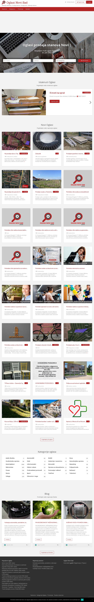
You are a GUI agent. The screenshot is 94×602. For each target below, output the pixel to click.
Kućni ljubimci (15, 464)
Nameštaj (8, 386)
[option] (47, 102)
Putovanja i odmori (57, 470)
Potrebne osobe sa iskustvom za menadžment (49, 268)
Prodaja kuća (9, 424)
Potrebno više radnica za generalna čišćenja (79, 230)
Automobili (36, 458)
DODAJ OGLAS (69, 2)
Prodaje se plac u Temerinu (43, 192)
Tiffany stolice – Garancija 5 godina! (16, 383)
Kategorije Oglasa (41, 595)
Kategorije (12, 9)
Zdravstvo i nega (36, 476)
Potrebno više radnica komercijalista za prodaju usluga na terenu (24, 230)
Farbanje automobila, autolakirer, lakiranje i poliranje (21, 522)
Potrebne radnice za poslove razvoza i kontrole (19, 307)
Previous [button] (3, 102)
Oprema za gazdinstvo (41, 156)
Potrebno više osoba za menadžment (77, 192)
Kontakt (28, 9)
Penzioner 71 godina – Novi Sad (10, 587)
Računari (78, 470)
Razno (15, 473)
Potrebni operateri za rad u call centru (47, 307)
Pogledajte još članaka (47, 552)
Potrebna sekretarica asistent (75, 268)
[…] (24, 161)
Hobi (36, 461)
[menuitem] (70, 2)
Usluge (15, 476)
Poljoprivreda (78, 467)
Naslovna (4, 9)
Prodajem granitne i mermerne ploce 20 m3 (79, 153)
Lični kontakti (36, 464)
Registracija (81, 2)
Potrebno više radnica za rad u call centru (47, 230)
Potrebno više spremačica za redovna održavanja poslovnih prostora (25, 268)
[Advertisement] (47, 22)
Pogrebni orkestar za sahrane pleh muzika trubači (15, 572)
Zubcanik (38, 153)
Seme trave (5, 563)
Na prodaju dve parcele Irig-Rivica (15, 192)
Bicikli (38, 348)
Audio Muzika (15, 458)
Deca (78, 458)
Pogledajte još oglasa (47, 439)
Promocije (20, 9)
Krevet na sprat (57, 92)
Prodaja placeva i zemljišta (11, 156)
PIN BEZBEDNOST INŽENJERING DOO (48, 522)
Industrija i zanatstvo (72, 386)
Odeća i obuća (36, 467)
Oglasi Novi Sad (17, 2)
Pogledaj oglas (54, 101)
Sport (36, 473)
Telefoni (57, 473)
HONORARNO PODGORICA (44, 383)
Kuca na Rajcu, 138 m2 (11, 421)
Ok (82, 599)
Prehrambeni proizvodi (36, 470)
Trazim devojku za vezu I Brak (10, 589)
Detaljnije (8, 539)
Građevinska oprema (72, 156)
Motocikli (57, 464)
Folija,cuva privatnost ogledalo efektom (78, 383)
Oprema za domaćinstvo (57, 467)
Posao (7, 233)
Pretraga (84, 60)
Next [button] (90, 102)
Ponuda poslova (71, 194)
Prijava (89, 2)
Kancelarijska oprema (78, 461)
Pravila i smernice (58, 595)
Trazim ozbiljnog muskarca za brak (11, 576)
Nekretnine (15, 467)
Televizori (78, 473)
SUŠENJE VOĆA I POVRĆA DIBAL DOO (78, 522)
